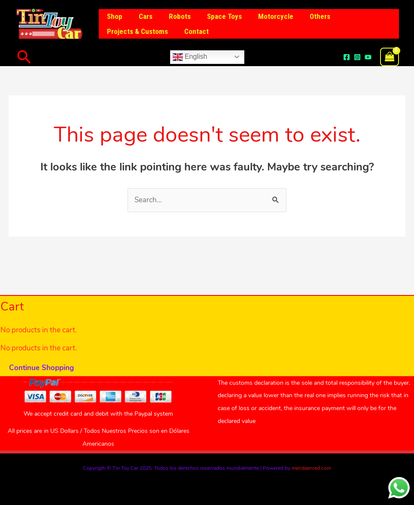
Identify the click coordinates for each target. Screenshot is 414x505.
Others (310, 16)
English (190, 57)
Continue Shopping (41, 368)
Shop (114, 16)
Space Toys (218, 16)
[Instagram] (357, 57)
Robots (175, 16)
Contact (194, 31)
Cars (143, 16)
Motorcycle (268, 16)
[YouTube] (368, 57)
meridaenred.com (311, 468)
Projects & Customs (136, 31)
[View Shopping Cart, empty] (389, 57)
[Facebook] (346, 57)
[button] (24, 57)
